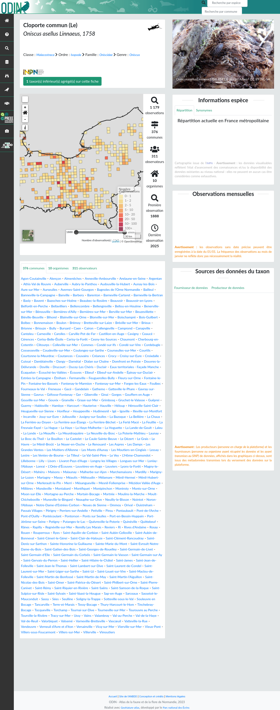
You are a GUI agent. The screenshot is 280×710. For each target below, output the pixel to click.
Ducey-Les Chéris (67, 383)
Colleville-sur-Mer (114, 356)
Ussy (130, 660)
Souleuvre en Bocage (38, 649)
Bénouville (146, 317)
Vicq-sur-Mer (65, 676)
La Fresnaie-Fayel (95, 450)
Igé (125, 433)
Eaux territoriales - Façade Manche (128, 383)
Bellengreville (57, 317)
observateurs (93, 274)
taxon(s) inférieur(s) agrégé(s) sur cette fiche (62, 86)
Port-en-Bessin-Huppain (55, 555)
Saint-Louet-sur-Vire (37, 616)
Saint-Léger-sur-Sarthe (121, 610)
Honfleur (69, 433)
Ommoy (155, 538)
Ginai (44, 417)
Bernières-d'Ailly (34, 323)
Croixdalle (106, 372)
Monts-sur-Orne (141, 522)
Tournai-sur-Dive (120, 654)
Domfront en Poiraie (99, 378)
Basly (96, 306)
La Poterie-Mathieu (99, 461)
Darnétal (42, 378)
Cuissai (123, 372)
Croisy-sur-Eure (82, 372)
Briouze (43, 339)
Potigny (123, 555)
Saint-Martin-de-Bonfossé (123, 616)
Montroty (117, 522)
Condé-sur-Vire (46, 361)
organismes (63, 274)
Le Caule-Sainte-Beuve (81, 466)
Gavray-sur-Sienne (87, 411)
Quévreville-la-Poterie (38, 560)
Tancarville (66, 649)
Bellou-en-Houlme (86, 317)
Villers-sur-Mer (56, 682)
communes (35, 274)
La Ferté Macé (47, 450)
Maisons (129, 500)
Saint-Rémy (139, 627)
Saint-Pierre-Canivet (110, 627)
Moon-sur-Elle (32, 527)
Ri (70, 566)
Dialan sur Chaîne (66, 378)
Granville (150, 417)
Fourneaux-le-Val (89, 406)
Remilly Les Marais (36, 566)
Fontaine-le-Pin (44, 400)
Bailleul (59, 301)
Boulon (54, 334)
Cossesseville (94, 361)
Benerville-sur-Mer (119, 317)
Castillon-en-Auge (142, 345)
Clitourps (89, 356)
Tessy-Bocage (117, 649)
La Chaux (48, 444)
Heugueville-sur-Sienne (39, 433)
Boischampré (113, 328)
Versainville (42, 676)
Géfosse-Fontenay (135, 411)
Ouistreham (43, 544)
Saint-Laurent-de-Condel (41, 610)
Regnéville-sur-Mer (142, 560)
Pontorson (129, 549)
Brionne (27, 339)
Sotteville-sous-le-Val (130, 643)
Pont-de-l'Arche (56, 549)
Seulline (72, 643)
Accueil (108, 696)
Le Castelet (51, 466)
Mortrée (120, 527)
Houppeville (89, 433)
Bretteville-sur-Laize (95, 334)
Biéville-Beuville (150, 323)
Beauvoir (62, 312)
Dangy (26, 378)
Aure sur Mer (59, 295)
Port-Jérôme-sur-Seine (96, 555)
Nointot (27, 538)
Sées (59, 643)
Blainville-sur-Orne (53, 328)
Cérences (59, 350)
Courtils (83, 367)
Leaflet (116, 246)
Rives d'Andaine (88, 566)
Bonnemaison (34, 334)
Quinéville (68, 560)
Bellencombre (32, 317)
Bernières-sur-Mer (65, 323)
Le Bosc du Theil (146, 461)
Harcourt (45, 428)
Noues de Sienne (131, 538)
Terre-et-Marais (90, 649)
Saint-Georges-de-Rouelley (108, 588)
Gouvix (134, 417)
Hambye (27, 428)
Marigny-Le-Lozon (114, 505)
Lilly (80, 488)
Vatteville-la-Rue (88, 671)
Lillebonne (65, 488)
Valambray (29, 665)
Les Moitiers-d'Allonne (68, 477)
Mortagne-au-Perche (64, 527)
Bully (56, 339)
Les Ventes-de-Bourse (67, 483)
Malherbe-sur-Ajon (36, 505)
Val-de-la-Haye (79, 665)
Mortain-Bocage (97, 527)
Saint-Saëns (62, 632)
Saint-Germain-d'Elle (48, 593)
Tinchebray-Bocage (47, 654)
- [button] (25, 125)
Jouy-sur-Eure (74, 439)
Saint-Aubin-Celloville (81, 571)
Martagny (140, 505)
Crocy (62, 372)
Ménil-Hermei (87, 511)
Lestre (42, 483)
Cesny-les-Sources (145, 350)
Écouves (83, 389)
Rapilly (118, 560)
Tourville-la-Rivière (82, 660)
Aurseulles (81, 295)
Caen (83, 339)
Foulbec (66, 406)
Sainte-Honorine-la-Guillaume (61, 582)
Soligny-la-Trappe (96, 643)
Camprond (136, 339)
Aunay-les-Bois (33, 295)
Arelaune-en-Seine (146, 284)
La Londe (115, 455)
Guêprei (107, 422)
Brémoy (69, 334)
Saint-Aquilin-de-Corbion (41, 571)
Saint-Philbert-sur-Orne (72, 627)
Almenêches (79, 284)
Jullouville (96, 439)
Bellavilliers (149, 312)
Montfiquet (72, 522)
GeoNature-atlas (128, 707)
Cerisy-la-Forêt (116, 350)
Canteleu (48, 345)
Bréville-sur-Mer (127, 334)
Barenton (149, 301)
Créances (46, 372)
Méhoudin (45, 511)
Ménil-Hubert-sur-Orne (121, 511)
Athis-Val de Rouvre (55, 290)
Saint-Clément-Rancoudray (110, 577)
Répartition (186, 110)
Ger (156, 411)
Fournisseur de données (193, 289)
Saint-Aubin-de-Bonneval (123, 571)
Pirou (155, 544)
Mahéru (112, 500)
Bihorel (29, 328)
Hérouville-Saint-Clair (123, 428)
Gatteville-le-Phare (54, 411)
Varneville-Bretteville (38, 671)
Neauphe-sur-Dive (109, 533)
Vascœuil (65, 671)
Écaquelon (29, 389)
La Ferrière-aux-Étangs (115, 444)
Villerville (78, 682)
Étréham (80, 395)
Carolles (84, 345)
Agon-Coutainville (35, 284)
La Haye (137, 450)
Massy (156, 505)
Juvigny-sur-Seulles (123, 439)
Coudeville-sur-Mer (124, 361)
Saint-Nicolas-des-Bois (107, 621)
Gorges (57, 417)
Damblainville (143, 372)
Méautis (27, 511)
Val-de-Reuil (103, 665)
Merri (38, 516)
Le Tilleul (96, 483)
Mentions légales (179, 696)
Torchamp (95, 654)
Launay (124, 461)
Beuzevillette (123, 323)
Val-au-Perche (52, 665)
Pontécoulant (107, 549)
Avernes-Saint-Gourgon (112, 295)
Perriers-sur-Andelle (115, 544)
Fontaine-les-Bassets (77, 400)
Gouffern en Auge (80, 417)
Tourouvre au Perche (47, 660)
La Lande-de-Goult (78, 455)
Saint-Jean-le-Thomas (101, 604)
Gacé (128, 406)
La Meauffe (135, 455)
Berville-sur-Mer (96, 323)
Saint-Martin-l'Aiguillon (67, 621)
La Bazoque (151, 439)
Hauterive (63, 428)
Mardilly (89, 505)
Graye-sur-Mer (33, 422)
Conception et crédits (152, 696)
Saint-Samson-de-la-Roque (97, 632)
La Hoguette (49, 455)
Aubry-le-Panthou (107, 290)
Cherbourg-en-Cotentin (60, 356)
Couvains (28, 372)
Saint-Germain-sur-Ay (38, 599)
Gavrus (111, 411)
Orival (26, 544)
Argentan (28, 290)
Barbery (132, 301)
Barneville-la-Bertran (72, 306)
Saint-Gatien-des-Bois (65, 588)
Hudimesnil (111, 433)
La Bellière (29, 444)
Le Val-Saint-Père (120, 483)
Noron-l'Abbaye (49, 538)
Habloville (140, 422)
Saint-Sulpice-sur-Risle (140, 632)
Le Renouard (89, 472)
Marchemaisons (67, 505)
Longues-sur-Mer (50, 494)
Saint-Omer (138, 621)
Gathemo (28, 411)
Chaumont (29, 356)
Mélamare (65, 511)
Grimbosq (56, 422)
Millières (152, 516)
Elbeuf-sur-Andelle (121, 389)
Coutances (143, 367)
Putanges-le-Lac (146, 555)
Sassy (48, 643)
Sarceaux (116, 638)
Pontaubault (31, 549)
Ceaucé (43, 350)
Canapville (29, 345)
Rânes (105, 560)
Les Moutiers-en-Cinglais (143, 477)
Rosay (108, 566)
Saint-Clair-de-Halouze (67, 577)
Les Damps (131, 472)
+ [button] (25, 113)
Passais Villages (68, 544)
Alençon (59, 284)
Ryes (156, 566)
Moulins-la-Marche (145, 527)
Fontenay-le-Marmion (114, 400)
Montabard (51, 522)
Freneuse (113, 406)
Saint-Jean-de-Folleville (62, 604)
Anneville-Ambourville (110, 284)
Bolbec (157, 328)
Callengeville (115, 339)
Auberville (82, 290)
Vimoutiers (98, 682)
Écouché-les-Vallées (57, 389)
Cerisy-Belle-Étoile (85, 350)
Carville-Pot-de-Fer (109, 345)
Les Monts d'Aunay (104, 477)
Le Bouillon (30, 466)
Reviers (60, 566)
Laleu (100, 455)
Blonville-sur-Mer (86, 328)
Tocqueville (75, 654)
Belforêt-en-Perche (121, 312)
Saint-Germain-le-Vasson (134, 593)
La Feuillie (70, 450)
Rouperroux (139, 566)
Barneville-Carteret (36, 306)
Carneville (66, 345)
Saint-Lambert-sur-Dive (141, 604)
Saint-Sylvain (31, 638)
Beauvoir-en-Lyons (88, 312)
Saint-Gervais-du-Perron (78, 599)
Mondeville (30, 522)
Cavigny (27, 350)
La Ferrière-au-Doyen (76, 444)
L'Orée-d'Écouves (123, 494)
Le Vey (142, 483)
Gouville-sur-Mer (111, 417)
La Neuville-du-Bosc (64, 461)
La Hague (119, 450)
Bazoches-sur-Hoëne (135, 306)
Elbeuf (98, 389)
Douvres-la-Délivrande (137, 378)
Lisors (91, 488)
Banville (117, 301)
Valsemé (145, 665)
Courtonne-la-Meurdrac (112, 367)
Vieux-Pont (119, 676)
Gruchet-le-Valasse (82, 422)
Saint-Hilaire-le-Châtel (143, 599)
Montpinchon (96, 522)
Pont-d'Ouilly (82, 549)
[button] (25, 119)
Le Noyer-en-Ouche (60, 472)
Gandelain (144, 406)
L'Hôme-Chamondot (37, 488)
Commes (139, 356)
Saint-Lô (149, 610)
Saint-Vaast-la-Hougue (63, 638)
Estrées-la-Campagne (53, 395)
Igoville (137, 433)
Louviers (39, 500)
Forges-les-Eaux (44, 406)
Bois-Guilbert (137, 328)
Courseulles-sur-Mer (57, 367)
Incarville (52, 439)
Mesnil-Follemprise (87, 516)
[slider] (76, 237)
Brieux (149, 334)
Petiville (141, 544)
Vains (141, 660)
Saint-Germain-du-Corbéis (89, 593)
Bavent (109, 306)
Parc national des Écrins (177, 707)
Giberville (28, 417)
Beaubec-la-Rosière (36, 312)
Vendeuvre (113, 671)
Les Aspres (111, 472)
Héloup (96, 428)
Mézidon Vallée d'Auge (124, 516)
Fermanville (99, 395)
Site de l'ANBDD (125, 696)
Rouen (122, 566)
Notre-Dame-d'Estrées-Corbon (90, 538)
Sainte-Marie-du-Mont (106, 582)
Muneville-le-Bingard (74, 533)
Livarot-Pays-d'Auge (115, 488)
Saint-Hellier (112, 599)
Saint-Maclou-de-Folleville (78, 616)
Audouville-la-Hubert (142, 290)
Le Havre (145, 466)
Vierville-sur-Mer (93, 676)
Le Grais (128, 466)
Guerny (122, 422)
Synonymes (207, 110)
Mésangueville (57, 516)
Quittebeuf (88, 560)
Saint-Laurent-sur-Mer (82, 610)
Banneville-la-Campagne (87, 301)
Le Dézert (111, 466)
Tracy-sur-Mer (111, 660)
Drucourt (42, 383)
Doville (26, 383)
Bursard (70, 339)
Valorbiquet (126, 665)
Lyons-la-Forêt (60, 500)
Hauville (81, 428)
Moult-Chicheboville (37, 533)
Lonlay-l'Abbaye (80, 494)
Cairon (96, 339)
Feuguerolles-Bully (127, 395)
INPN (209, 164)
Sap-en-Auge (95, 638)
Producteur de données (235, 289)
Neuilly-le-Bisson (141, 533)
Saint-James (30, 604)
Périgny (90, 544)
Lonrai (101, 494)
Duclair (90, 383)
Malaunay (147, 500)
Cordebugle (71, 361)
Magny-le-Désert (89, 500)
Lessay (28, 483)
